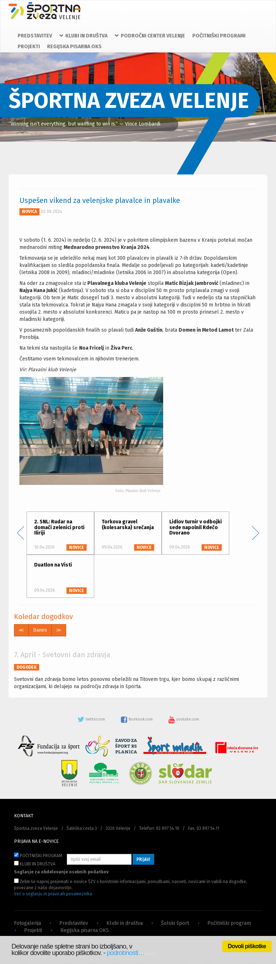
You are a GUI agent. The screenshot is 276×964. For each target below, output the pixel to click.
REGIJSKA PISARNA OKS (74, 47)
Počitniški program (229, 923)
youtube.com (183, 719)
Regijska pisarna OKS (84, 930)
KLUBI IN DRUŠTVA (34, 864)
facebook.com (137, 719)
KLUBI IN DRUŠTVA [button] (83, 36)
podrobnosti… (125, 952)
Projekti (33, 930)
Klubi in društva (124, 923)
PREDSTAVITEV (35, 36)
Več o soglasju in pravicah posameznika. (53, 893)
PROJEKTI (29, 47)
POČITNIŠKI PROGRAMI (218, 36)
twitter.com (91, 719)
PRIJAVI (143, 859)
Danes (40, 630)
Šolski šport (175, 923)
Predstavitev (73, 923)
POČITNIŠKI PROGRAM (38, 855)
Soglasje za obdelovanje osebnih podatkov (61, 871)
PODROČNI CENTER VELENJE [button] (150, 36)
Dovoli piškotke (247, 946)
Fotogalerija (27, 923)
